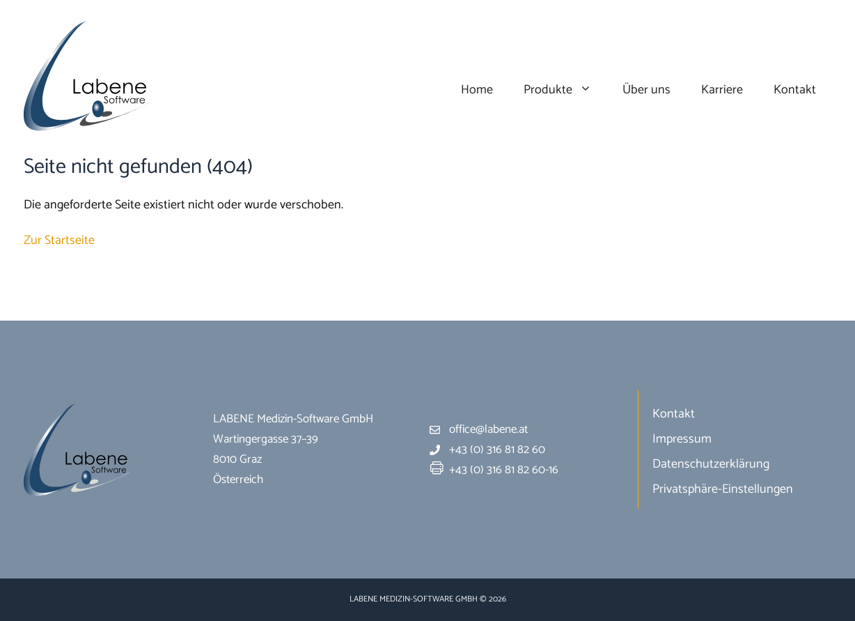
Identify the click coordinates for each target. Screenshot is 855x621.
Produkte (565, 90)
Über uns (646, 89)
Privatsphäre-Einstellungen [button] (722, 489)
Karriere (722, 89)
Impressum (682, 439)
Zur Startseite (59, 240)
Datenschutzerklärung (710, 464)
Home (477, 89)
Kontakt (795, 89)
